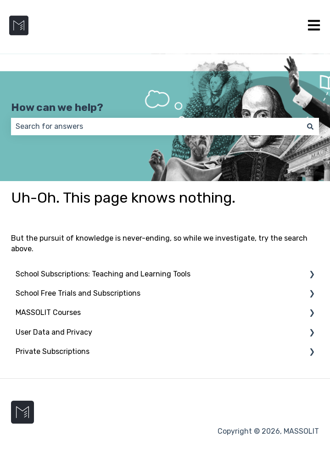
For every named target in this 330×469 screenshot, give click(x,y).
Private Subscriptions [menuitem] (52, 351)
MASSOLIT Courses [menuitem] (48, 312)
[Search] (310, 126)
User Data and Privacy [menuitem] (54, 332)
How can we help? (57, 107)
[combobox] (156, 126)
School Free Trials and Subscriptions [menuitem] (78, 293)
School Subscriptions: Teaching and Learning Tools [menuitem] (103, 274)
